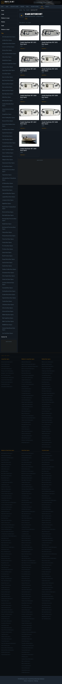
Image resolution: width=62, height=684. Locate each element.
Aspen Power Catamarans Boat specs (30, 366)
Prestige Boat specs (26, 422)
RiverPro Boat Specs (7, 255)
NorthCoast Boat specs (6, 560)
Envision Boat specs (5, 515)
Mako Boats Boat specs (6, 542)
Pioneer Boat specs (26, 569)
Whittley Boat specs (5, 652)
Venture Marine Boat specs (7, 647)
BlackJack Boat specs (46, 482)
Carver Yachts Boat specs (27, 377)
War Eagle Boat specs (46, 611)
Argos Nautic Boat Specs (8, 70)
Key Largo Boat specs (26, 524)
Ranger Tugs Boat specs (6, 578)
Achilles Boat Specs (7, 40)
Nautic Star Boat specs (27, 553)
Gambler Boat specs (46, 513)
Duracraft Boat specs (46, 498)
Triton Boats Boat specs (6, 638)
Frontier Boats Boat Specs (8, 142)
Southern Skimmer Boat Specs (8, 283)
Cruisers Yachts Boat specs (28, 384)
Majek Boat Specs (6, 203)
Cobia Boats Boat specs (6, 498)
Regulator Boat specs (46, 431)
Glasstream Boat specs (6, 520)
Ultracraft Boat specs (46, 607)
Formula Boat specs (26, 390)
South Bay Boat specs (26, 616)
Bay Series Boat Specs (7, 80)
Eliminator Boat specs (46, 390)
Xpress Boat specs (26, 667)
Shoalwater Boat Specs (8, 272)
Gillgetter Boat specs (46, 522)
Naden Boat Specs (6, 223)
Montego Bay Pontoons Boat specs (49, 553)
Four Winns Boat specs (27, 397)
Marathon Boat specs (26, 535)
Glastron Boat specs (5, 522)
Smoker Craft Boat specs (27, 614)
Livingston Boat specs (47, 542)
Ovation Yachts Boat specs (27, 420)
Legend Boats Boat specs (47, 540)
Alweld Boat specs (46, 464)
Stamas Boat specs (46, 444)
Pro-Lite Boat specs (26, 571)
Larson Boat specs (46, 411)
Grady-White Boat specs (47, 399)
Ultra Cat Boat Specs (7, 308)
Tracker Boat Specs (7, 301)
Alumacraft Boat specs (27, 455)
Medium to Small (35, 6)
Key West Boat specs (5, 540)
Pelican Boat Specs (7, 232)
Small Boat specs (26, 450)
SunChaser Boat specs (27, 625)
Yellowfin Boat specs (5, 654)
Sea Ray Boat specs (5, 384)
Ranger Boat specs (26, 576)
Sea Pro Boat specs (5, 594)
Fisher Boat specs (26, 504)
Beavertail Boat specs (46, 477)
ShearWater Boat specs (27, 603)
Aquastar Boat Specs (7, 67)
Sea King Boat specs (26, 591)
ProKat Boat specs (46, 426)
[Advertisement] (10, 346)
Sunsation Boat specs (6, 623)
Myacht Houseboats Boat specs (28, 417)
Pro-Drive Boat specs (46, 569)
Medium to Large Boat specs (28, 359)
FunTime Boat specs (26, 399)
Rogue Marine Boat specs (47, 578)
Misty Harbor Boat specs (27, 547)
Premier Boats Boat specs (7, 569)
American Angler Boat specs (48, 466)
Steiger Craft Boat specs (6, 614)
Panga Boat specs (5, 562)
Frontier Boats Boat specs (47, 511)
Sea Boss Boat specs (26, 585)
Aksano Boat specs (46, 457)
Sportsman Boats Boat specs (28, 618)
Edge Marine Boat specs (6, 513)
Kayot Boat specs (5, 538)
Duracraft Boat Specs (7, 121)
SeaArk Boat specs (46, 580)
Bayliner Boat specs (26, 370)
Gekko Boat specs (25, 515)
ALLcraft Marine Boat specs (48, 460)
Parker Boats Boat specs (47, 422)
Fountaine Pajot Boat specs (28, 395)
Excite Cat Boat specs (26, 388)
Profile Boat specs (5, 573)
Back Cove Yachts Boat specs (28, 368)
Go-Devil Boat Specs (7, 166)
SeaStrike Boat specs (26, 596)
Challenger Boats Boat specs (48, 370)
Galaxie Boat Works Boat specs (28, 511)
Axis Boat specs (4, 471)
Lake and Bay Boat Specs (8, 193)
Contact (47, 6)
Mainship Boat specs (26, 411)
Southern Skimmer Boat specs (48, 591)
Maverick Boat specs (26, 540)
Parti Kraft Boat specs (26, 565)
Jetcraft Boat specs (46, 404)
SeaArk (28, 10)
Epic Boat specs (4, 518)
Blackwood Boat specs (27, 475)
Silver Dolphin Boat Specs (8, 276)
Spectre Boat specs (46, 440)
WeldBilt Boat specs (46, 616)
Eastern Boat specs (46, 386)
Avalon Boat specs (5, 468)
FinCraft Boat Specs (7, 136)
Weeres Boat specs (26, 663)
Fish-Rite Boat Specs (7, 139)
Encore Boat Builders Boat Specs (8, 125)
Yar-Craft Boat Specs (7, 333)
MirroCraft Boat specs (46, 549)
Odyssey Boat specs (26, 558)
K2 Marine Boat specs (46, 533)
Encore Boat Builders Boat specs (49, 500)
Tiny (42, 6)
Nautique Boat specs (5, 558)
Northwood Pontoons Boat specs (49, 558)
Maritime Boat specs (26, 538)
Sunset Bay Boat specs (27, 634)
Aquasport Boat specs (6, 464)
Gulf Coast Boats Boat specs (48, 402)
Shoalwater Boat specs (47, 585)
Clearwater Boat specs (27, 493)
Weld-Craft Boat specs (47, 614)
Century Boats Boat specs (7, 493)
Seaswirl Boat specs (46, 437)
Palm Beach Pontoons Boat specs (29, 562)
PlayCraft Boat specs (5, 565)
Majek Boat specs (45, 544)
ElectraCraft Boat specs (27, 502)
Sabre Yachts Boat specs (27, 431)
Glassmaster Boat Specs (8, 163)
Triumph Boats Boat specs (27, 647)
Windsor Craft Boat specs (27, 440)
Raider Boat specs (5, 576)
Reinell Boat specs (26, 578)
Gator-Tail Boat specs (46, 518)
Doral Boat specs (25, 386)
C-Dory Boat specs (5, 480)
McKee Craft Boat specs (6, 553)
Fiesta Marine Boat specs (47, 395)
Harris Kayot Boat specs (27, 518)
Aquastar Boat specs (46, 468)
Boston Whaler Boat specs (47, 366)
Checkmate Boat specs (6, 495)
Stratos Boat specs (26, 620)
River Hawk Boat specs (6, 580)
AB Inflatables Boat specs (6, 453)
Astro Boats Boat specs (27, 462)
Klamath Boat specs (46, 535)
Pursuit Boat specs (46, 428)
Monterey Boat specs (46, 415)
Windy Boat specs (25, 442)
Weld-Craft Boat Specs (8, 321)
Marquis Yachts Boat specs (7, 370)
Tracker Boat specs (46, 600)
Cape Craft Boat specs (26, 484)
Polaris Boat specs (46, 567)
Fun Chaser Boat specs (27, 506)
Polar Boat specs (5, 567)
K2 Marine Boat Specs (7, 183)
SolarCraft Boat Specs (8, 279)
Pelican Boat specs (46, 560)
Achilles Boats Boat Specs (8, 43)
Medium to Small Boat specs (7, 450)
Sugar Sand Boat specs (27, 623)
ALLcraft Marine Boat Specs (9, 53)
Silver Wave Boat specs (27, 607)
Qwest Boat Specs (6, 252)
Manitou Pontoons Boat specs (7, 547)
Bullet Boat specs (45, 486)
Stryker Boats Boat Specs (8, 294)
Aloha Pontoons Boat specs (28, 453)
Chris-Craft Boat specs (27, 382)
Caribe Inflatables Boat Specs (8, 104)
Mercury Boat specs (26, 544)
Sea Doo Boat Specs (7, 262)
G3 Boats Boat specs (26, 509)
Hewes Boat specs (26, 520)
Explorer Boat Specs (7, 132)
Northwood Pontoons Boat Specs (9, 228)
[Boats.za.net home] (7, 2)
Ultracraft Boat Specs (7, 311)
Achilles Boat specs (46, 453)
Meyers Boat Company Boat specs (49, 547)
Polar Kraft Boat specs (46, 565)
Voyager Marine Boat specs (27, 658)
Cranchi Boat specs (5, 364)
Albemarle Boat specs (26, 361)
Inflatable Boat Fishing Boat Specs (9, 179)
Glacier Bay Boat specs (47, 397)
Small (27, 6)
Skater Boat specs (5, 600)
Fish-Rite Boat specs (46, 509)
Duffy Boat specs (25, 500)
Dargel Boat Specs (6, 114)
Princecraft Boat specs (6, 571)
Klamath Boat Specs (7, 190)
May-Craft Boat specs (6, 551)
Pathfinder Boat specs (26, 567)
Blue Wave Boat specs (46, 484)
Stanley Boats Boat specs (7, 609)
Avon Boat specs (45, 471)
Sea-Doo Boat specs (26, 594)
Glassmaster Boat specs (47, 524)
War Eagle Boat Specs (7, 318)
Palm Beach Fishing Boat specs (28, 560)
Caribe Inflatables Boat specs (48, 491)
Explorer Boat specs (46, 504)
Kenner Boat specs (26, 522)
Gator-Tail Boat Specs (7, 153)
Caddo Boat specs (5, 484)
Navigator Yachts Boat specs (7, 373)
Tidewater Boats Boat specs (28, 645)
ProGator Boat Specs (7, 249)
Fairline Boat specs (5, 366)
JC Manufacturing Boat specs (7, 533)
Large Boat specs (5, 359)
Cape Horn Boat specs (6, 489)
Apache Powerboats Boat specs (29, 364)
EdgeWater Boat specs (47, 388)
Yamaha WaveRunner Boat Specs (8, 328)
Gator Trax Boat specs (46, 515)
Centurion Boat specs (46, 368)
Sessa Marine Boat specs (6, 386)
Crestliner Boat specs (26, 498)
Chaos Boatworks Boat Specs (8, 109)
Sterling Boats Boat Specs (8, 291)
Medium (22, 6)
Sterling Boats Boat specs (47, 596)
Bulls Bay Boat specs (46, 489)
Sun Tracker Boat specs (6, 620)
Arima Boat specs (25, 460)
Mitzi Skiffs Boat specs (47, 551)
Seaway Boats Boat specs (7, 598)
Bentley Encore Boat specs (28, 471)
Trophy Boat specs (5, 641)
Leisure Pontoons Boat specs (28, 529)
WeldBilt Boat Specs (7, 324)
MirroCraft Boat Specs (7, 212)
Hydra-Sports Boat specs (27, 402)
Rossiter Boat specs (26, 580)
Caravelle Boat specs (6, 491)
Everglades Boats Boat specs (48, 393)
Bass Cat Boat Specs (7, 77)
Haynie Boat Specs (6, 174)
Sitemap (36, 680)
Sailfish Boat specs (46, 433)
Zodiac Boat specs (26, 672)
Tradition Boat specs (5, 636)
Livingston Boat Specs (7, 200)
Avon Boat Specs (6, 73)
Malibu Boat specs (5, 544)
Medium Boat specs (46, 359)
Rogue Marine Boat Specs (8, 259)
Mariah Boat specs (5, 549)
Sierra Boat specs (25, 605)
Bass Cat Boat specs (46, 473)
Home (2, 6)
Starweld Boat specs (46, 594)
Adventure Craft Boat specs (7, 457)
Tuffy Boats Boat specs (47, 603)
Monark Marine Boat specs (27, 549)
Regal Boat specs (25, 426)
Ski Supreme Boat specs (27, 611)
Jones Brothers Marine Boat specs (9, 535)
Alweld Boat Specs (6, 60)
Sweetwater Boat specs (27, 638)
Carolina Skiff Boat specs (27, 486)
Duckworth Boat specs (6, 509)
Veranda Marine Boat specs (27, 654)
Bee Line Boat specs (46, 480)
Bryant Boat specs (5, 477)
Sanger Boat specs (26, 582)
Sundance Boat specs (26, 629)
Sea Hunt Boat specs (5, 591)
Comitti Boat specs (5, 500)
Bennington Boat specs (6, 475)
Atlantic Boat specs (5, 466)
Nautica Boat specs (5, 556)
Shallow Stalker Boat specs (48, 582)
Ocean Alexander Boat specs (7, 377)
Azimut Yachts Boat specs (7, 361)
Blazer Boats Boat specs (27, 477)
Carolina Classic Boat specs (28, 375)
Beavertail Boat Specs (7, 83)
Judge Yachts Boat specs (27, 404)
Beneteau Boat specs (26, 373)
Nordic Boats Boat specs (47, 417)
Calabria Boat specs (26, 482)
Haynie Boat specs (46, 531)
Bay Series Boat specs (47, 475)
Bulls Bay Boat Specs (7, 100)
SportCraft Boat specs (47, 442)
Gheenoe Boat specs (46, 520)
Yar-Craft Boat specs (46, 618)
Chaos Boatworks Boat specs (48, 493)
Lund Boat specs (25, 533)
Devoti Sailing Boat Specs (8, 117)
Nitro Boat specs (25, 556)
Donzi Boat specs (45, 382)
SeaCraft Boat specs (5, 596)
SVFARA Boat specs (26, 636)
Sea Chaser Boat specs (27, 589)
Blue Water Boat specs (26, 480)
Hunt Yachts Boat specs (6, 368)
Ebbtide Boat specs (5, 511)
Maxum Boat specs (26, 413)
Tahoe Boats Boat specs (6, 627)
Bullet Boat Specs (6, 97)
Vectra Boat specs (26, 652)
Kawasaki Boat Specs (7, 186)
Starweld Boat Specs (7, 287)
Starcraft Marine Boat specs (7, 611)
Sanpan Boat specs (5, 587)
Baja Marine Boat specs (47, 364)
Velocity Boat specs (5, 645)
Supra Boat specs (5, 625)
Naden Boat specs (46, 556)
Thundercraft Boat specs (27, 643)
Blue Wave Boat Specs (7, 93)
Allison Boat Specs (6, 57)
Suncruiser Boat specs (27, 627)
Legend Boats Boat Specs (8, 196)
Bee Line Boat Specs (7, 87)
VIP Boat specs (25, 656)
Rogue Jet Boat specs (6, 585)
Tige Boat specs (4, 634)
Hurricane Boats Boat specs (7, 531)
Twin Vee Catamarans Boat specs (8, 643)
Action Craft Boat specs (47, 455)
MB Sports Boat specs (26, 542)
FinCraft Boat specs (46, 506)
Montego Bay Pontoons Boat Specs (9, 219)
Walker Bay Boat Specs (8, 314)
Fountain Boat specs (26, 393)
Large (7, 6)
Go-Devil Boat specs (46, 527)
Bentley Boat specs (26, 468)
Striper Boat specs (5, 618)
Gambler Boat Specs (7, 146)
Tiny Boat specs (45, 450)
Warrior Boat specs (26, 661)
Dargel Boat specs (46, 495)
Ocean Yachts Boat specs (6, 379)
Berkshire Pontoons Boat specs (29, 473)
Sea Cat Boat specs (26, 587)
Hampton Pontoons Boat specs (48, 529)
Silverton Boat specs (26, 433)
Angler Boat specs (5, 460)
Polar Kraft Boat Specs (8, 239)
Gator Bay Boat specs (26, 513)
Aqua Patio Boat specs (6, 462)
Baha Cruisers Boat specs (47, 361)
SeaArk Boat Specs (7, 266)
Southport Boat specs (6, 603)
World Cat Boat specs (46, 446)
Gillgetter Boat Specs (7, 159)
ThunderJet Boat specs (6, 632)
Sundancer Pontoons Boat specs (29, 632)
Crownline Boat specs (46, 379)
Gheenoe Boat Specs (7, 156)
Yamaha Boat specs (26, 670)
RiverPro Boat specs (46, 576)
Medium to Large (14, 6)
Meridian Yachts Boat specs (28, 415)
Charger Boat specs (26, 491)
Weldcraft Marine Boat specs (7, 650)
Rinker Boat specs (26, 428)
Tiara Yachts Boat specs (27, 435)
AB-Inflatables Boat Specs (8, 36)
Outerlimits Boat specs (47, 420)
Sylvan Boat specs (26, 641)
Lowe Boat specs (25, 531)
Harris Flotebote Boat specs (7, 527)
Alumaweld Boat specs (27, 457)
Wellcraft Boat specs (26, 437)
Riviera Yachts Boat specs (7, 382)
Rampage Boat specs (26, 424)
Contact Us (4, 337)
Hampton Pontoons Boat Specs (8, 170)
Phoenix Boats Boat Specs (8, 235)
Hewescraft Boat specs (6, 529)
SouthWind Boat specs (6, 605)
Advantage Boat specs (6, 455)
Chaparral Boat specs (26, 379)
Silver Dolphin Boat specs (47, 587)
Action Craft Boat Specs (8, 46)
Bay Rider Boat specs (26, 464)
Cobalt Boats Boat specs (47, 373)
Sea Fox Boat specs (5, 589)
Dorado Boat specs (46, 384)
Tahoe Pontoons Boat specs (7, 629)
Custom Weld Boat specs (6, 504)
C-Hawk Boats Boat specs (7, 482)
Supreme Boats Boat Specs (9, 298)
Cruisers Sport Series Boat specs (8, 502)
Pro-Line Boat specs (46, 424)
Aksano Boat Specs (7, 50)
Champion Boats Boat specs (28, 489)
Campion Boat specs (5, 486)
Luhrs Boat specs (25, 408)
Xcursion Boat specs (26, 665)
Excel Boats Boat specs (47, 502)
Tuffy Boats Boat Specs (8, 304)
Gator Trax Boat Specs (8, 149)
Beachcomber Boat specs (27, 466)
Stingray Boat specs (5, 616)
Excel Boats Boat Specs (8, 129)
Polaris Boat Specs (7, 242)
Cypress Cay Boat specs (6, 506)
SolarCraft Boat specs (46, 589)
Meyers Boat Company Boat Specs (9, 207)
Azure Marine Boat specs (6, 473)
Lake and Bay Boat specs (47, 538)
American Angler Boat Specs (9, 63)
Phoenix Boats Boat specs (47, 562)
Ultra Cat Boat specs (46, 605)
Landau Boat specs (26, 527)
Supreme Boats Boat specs (48, 598)
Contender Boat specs (47, 377)
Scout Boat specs (46, 435)
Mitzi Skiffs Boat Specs (8, 215)
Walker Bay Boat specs (47, 609)
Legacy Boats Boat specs (27, 406)
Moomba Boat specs (26, 551)
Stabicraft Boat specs (6, 607)
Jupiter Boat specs (46, 406)
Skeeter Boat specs (26, 609)
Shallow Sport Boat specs (27, 600)
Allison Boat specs (46, 462)
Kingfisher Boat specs (47, 408)
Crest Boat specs (25, 495)
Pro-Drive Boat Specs (7, 245)
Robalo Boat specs (5, 582)
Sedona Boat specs (26, 598)
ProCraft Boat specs (26, 573)
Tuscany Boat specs (26, 650)
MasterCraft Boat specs (47, 413)
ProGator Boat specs (46, 571)
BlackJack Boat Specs (7, 90)
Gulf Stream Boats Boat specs (7, 524)
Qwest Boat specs (46, 573)
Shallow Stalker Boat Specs (9, 269)
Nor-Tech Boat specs (6, 375)
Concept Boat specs (46, 375)
